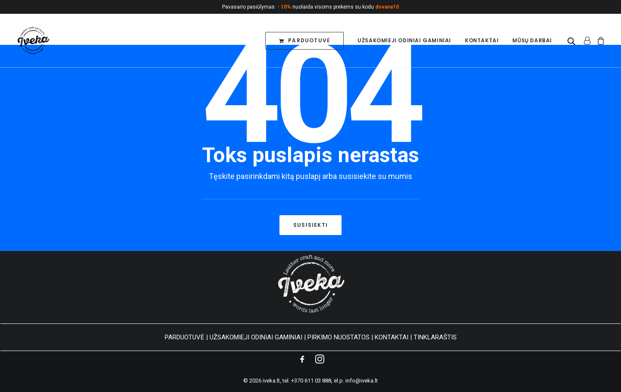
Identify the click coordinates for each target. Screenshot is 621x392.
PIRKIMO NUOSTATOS (338, 337)
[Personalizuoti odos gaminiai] (33, 40)
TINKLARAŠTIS (435, 337)
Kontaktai (482, 40)
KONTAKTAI (391, 337)
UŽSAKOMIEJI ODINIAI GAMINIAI (256, 337)
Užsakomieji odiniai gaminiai (404, 40)
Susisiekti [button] (310, 225)
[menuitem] (304, 40)
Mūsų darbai (532, 40)
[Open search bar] (572, 41)
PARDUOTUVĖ (184, 337)
